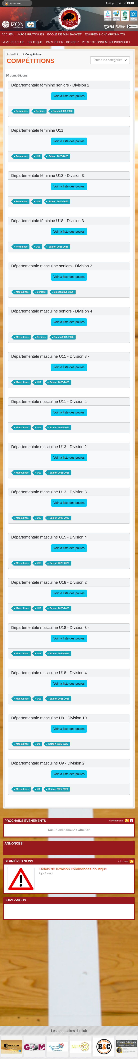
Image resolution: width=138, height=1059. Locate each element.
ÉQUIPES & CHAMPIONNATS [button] (105, 34)
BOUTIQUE (35, 42)
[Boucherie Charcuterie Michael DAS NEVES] (126, 1046)
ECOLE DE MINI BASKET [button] (64, 34)
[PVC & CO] (11, 1046)
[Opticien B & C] (103, 1046)
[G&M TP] (34, 1046)
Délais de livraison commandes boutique (73, 869)
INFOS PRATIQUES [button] (30, 34)
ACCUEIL (8, 34)
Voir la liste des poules (69, 96)
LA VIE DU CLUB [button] (13, 42)
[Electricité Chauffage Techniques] (57, 1046)
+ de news (123, 861)
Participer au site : (120, 3)
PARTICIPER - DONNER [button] (62, 42)
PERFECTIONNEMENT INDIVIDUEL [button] (106, 42)
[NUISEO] (80, 1046)
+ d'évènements (115, 820)
